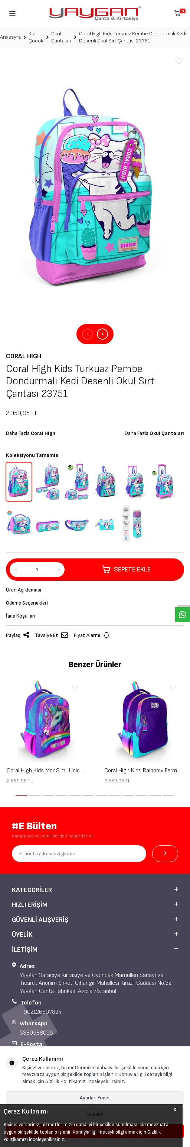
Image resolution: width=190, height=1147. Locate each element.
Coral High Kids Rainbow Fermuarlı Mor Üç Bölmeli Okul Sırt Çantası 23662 (143, 770)
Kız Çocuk (36, 37)
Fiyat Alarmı (92, 635)
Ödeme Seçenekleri (27, 603)
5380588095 (36, 1033)
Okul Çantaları (61, 37)
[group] (95, 191)
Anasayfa (10, 37)
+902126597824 (41, 1012)
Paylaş (17, 635)
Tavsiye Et (51, 635)
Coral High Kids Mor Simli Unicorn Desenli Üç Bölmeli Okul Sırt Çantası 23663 (46, 770)
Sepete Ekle (126, 570)
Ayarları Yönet (95, 1098)
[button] (87, 334)
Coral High (23, 356)
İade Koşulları (20, 616)
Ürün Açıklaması (23, 590)
